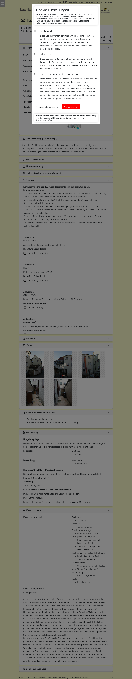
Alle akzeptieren (71, 106)
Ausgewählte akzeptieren (48, 106)
